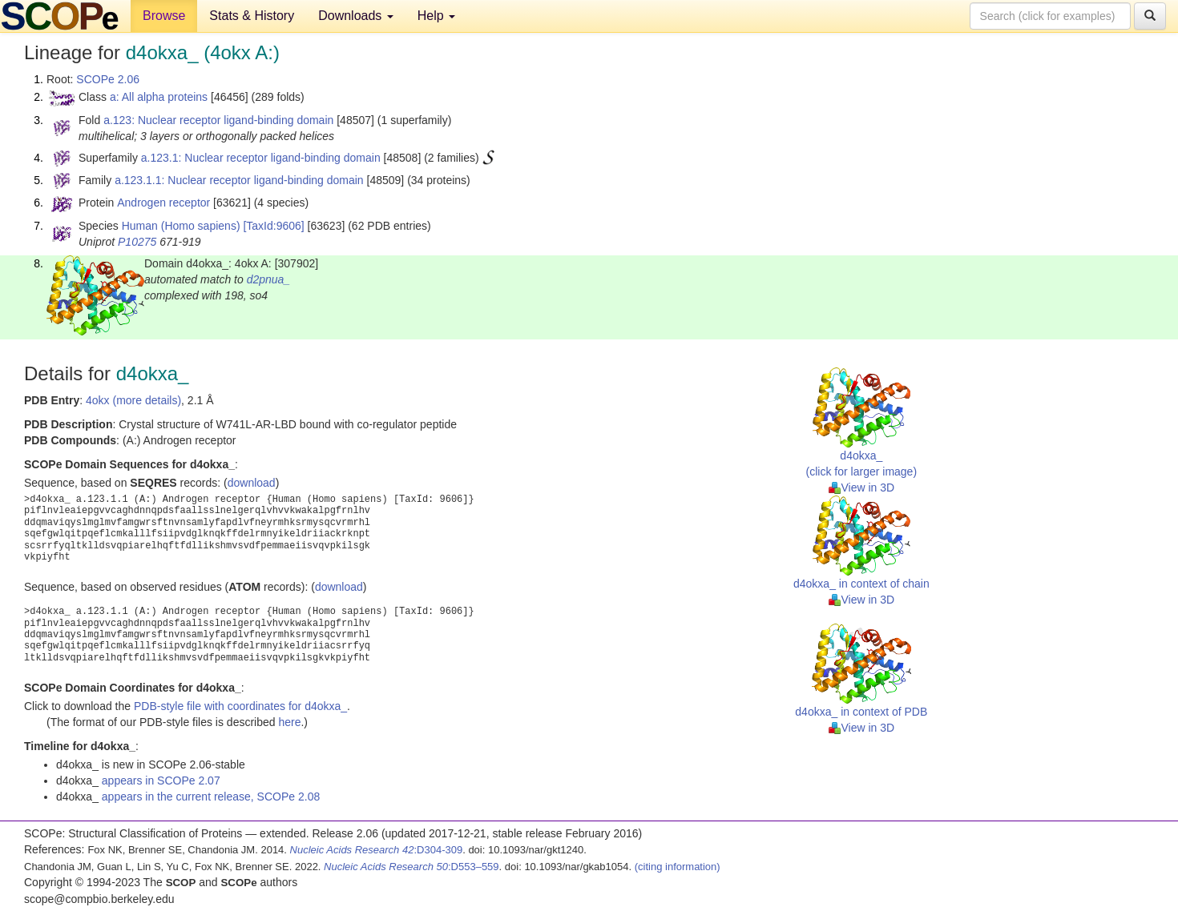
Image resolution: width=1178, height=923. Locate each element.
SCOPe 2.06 (107, 79)
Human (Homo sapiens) (181, 225)
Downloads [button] (355, 15)
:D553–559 (411, 867)
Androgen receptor (163, 202)
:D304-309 (376, 850)
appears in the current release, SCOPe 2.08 (211, 796)
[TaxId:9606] (273, 225)
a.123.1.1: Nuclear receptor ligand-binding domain (239, 180)
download (252, 482)
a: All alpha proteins (159, 96)
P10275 (137, 241)
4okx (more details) (133, 400)
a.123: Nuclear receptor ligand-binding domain (218, 120)
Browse (164, 15)
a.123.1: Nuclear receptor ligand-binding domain (261, 157)
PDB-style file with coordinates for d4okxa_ (240, 706)
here (289, 722)
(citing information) (677, 867)
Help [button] (436, 15)
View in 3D (862, 487)
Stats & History (251, 15)
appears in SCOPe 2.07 (161, 780)
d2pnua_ (269, 279)
